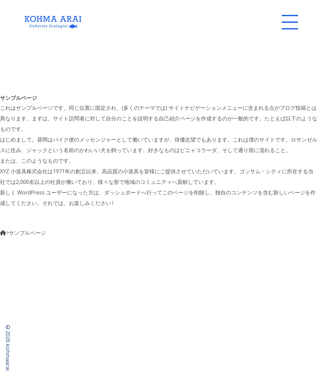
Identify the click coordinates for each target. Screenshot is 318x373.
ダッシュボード (122, 192)
